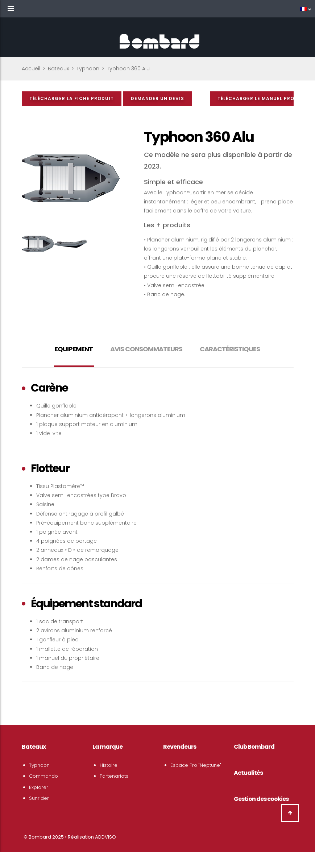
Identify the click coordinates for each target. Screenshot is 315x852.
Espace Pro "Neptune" (195, 765)
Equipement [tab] (73, 348)
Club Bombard (254, 747)
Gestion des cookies (261, 799)
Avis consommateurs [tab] (146, 348)
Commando (43, 776)
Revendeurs (179, 747)
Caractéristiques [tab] (230, 348)
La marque (107, 747)
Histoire (108, 765)
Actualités (248, 773)
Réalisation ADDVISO (92, 837)
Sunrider (39, 798)
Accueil (31, 68)
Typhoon (87, 68)
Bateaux (58, 68)
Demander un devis (157, 98)
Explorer (38, 787)
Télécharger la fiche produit (71, 98)
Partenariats (114, 776)
